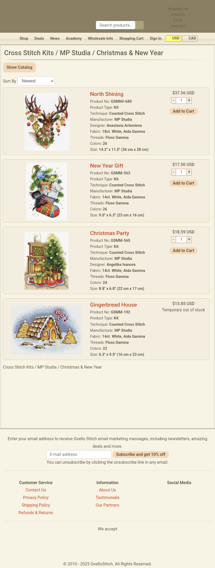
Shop (24, 38)
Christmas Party (109, 233)
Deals (39, 38)
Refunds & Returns (36, 512)
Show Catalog (19, 67)
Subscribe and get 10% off (140, 454)
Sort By (9, 80)
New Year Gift (106, 166)
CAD (189, 38)
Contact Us (36, 489)
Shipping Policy (36, 505)
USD (173, 38)
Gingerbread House (113, 305)
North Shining (107, 94)
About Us (107, 489)
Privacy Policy (36, 497)
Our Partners (107, 505)
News (55, 38)
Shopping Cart (131, 38)
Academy (74, 38)
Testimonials (107, 497)
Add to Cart (183, 111)
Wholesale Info (100, 38)
